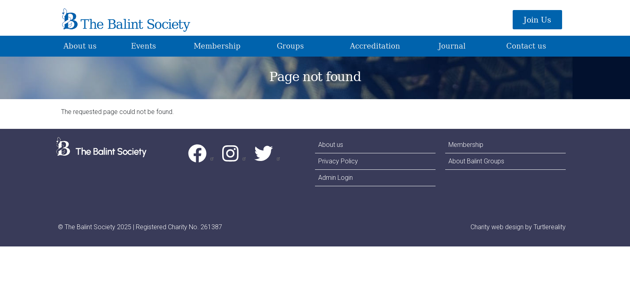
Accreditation (375, 46)
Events (143, 46)
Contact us (526, 46)
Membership (217, 46)
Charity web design (497, 227)
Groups (290, 46)
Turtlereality (550, 227)
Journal (452, 46)
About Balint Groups (476, 161)
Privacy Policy (338, 161)
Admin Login (335, 177)
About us (79, 46)
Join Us (537, 19)
